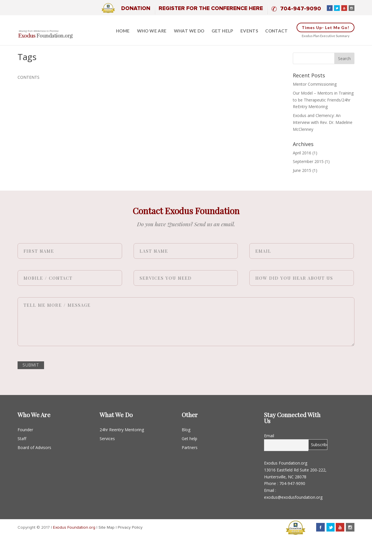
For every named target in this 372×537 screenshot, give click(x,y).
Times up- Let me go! (325, 27)
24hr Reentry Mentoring (122, 429)
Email (269, 435)
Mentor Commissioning (315, 84)
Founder (25, 429)
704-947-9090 (300, 8)
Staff (22, 438)
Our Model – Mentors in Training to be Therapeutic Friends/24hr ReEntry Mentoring (323, 100)
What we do (189, 31)
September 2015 (308, 161)
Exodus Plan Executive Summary (326, 36)
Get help (222, 31)
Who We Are (152, 31)
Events (249, 31)
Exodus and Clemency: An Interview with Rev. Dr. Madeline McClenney (322, 122)
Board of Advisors (34, 447)
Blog (186, 429)
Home (123, 31)
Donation (135, 8)
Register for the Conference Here (211, 8)
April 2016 (302, 153)
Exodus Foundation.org (74, 528)
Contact (276, 31)
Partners (190, 447)
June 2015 (302, 170)
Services (107, 438)
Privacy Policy (130, 528)
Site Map (106, 528)
